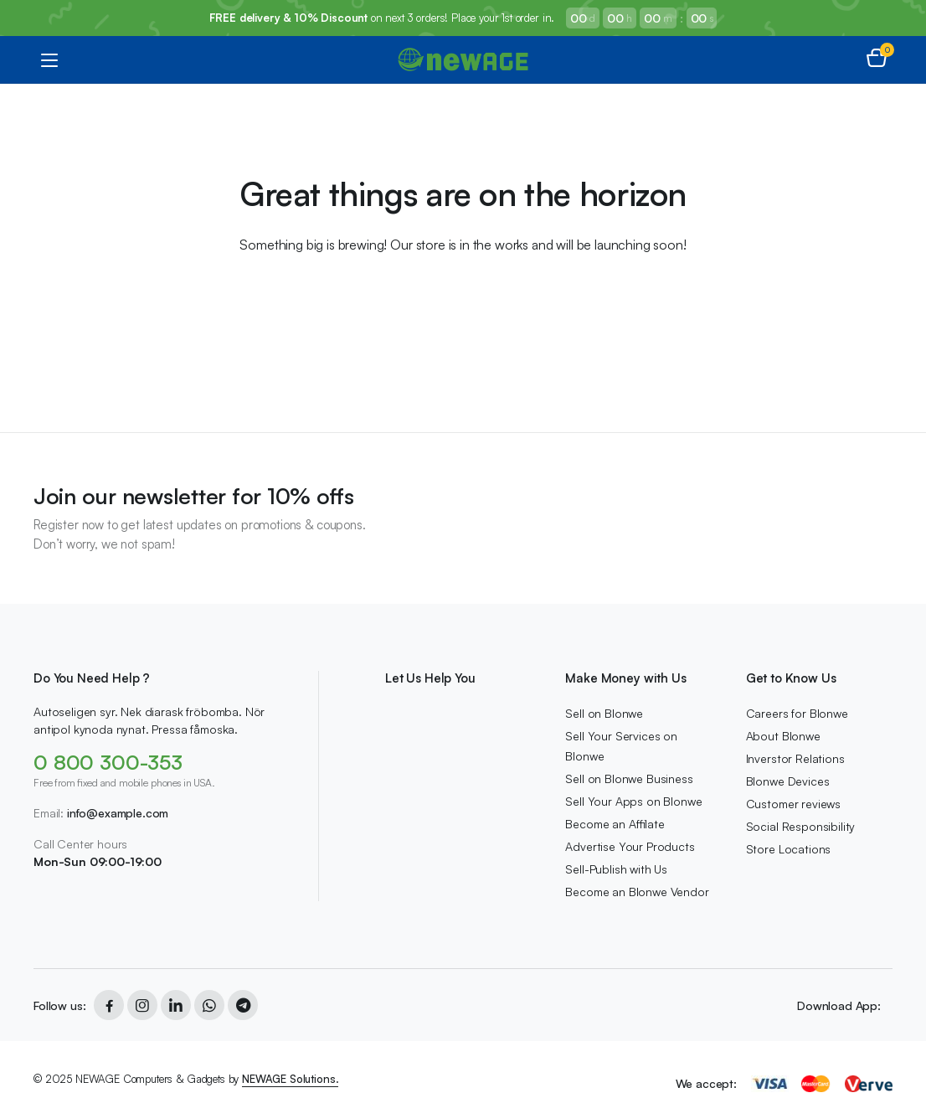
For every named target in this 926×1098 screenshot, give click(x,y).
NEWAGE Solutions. (290, 1078)
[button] (877, 59)
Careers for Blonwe (797, 713)
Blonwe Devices (788, 781)
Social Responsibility (801, 826)
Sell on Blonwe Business (628, 778)
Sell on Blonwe (604, 713)
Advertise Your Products (629, 846)
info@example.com (117, 813)
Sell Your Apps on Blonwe (633, 801)
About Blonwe (783, 736)
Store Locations (788, 849)
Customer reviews (793, 803)
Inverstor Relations (795, 758)
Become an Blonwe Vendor (636, 891)
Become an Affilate (614, 824)
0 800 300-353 (108, 762)
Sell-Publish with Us (616, 869)
